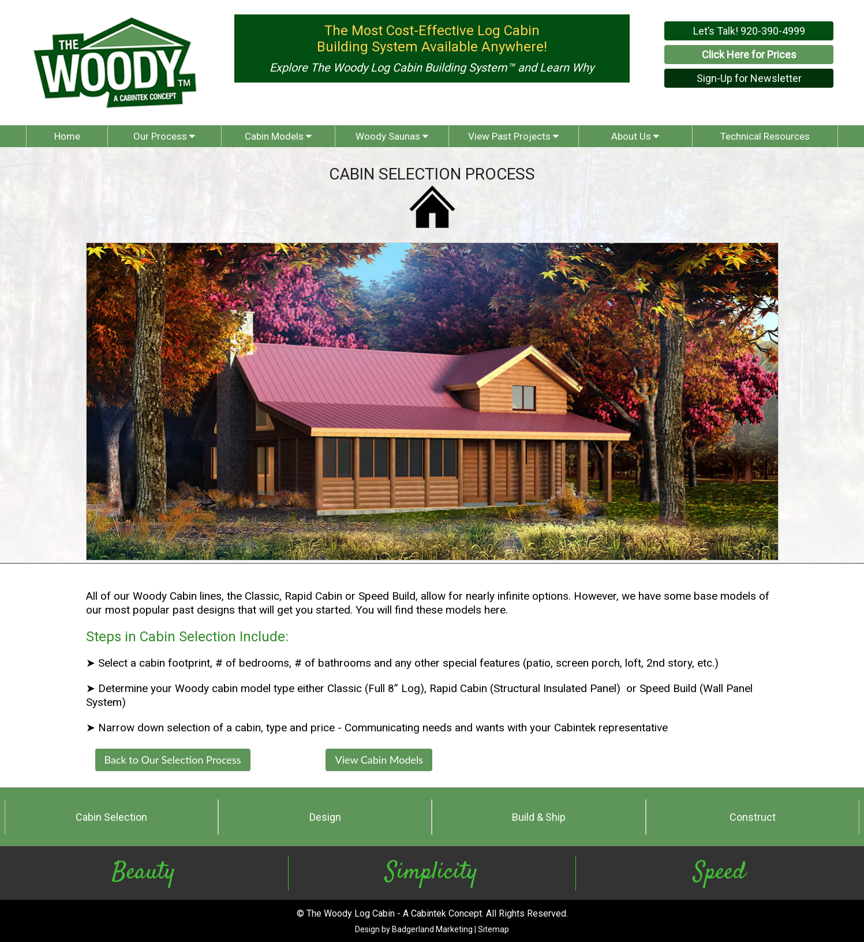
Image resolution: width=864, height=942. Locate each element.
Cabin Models (278, 136)
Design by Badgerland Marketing (414, 929)
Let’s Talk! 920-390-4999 (749, 31)
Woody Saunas (392, 136)
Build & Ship (539, 817)
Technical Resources (765, 136)
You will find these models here (431, 609)
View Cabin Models (379, 759)
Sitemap (493, 929)
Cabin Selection (111, 817)
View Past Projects (513, 136)
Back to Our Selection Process (172, 759)
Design (325, 817)
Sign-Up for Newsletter (749, 78)
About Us (635, 136)
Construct (753, 817)
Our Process (164, 136)
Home (67, 136)
